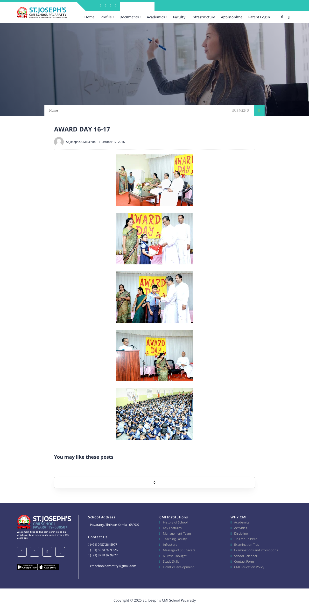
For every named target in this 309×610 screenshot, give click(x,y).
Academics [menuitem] (156, 17)
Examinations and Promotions (256, 550)
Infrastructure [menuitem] (203, 17)
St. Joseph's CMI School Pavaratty (169, 600)
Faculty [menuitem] (179, 17)
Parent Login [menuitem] (259, 17)
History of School (175, 522)
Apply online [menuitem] (231, 17)
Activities (240, 528)
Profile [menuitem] (106, 17)
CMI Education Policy (249, 567)
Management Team (177, 533)
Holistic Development (178, 567)
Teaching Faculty (175, 539)
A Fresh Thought (175, 556)
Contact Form (244, 561)
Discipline (241, 533)
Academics (241, 522)
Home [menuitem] (89, 17)
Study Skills (171, 561)
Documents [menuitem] (129, 17)
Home (53, 110)
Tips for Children (246, 539)
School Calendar (245, 556)
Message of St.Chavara (179, 550)
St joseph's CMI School (81, 142)
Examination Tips (246, 544)
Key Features (172, 528)
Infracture (170, 544)
